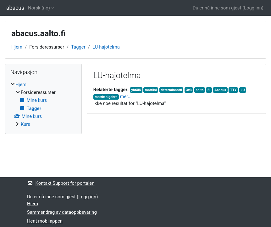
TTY (233, 90)
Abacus (220, 90)
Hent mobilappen (45, 221)
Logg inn (253, 8)
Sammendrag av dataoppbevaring (62, 212)
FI (208, 90)
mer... (126, 96)
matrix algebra (106, 97)
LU (243, 90)
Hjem (16, 47)
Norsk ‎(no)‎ (39, 8)
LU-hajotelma (106, 47)
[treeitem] (43, 104)
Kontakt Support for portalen (60, 183)
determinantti (171, 90)
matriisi (151, 90)
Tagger (78, 47)
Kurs (25, 124)
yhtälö (136, 90)
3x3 (189, 90)
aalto (200, 90)
